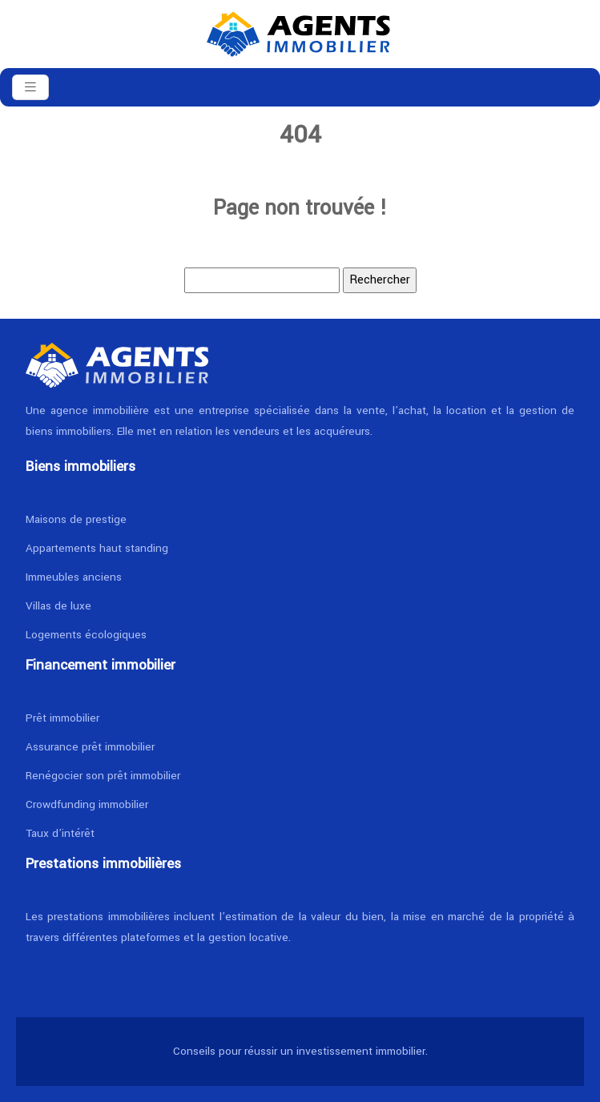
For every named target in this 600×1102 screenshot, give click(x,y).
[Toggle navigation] (30, 87)
